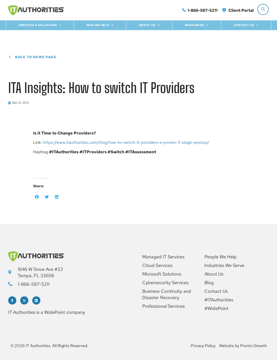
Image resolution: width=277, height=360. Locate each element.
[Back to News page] (10, 57)
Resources (196, 25)
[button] (37, 197)
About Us (149, 25)
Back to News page (35, 57)
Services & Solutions (40, 25)
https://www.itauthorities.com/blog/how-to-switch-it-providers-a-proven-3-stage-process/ (126, 142)
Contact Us (246, 25)
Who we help (100, 25)
